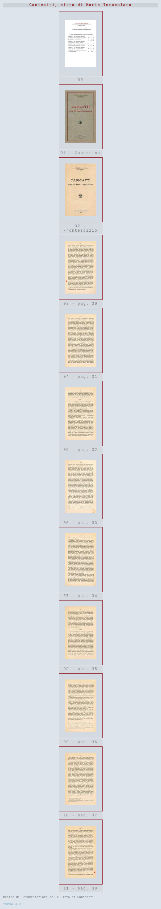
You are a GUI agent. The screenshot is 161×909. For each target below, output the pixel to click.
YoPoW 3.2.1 (14, 904)
